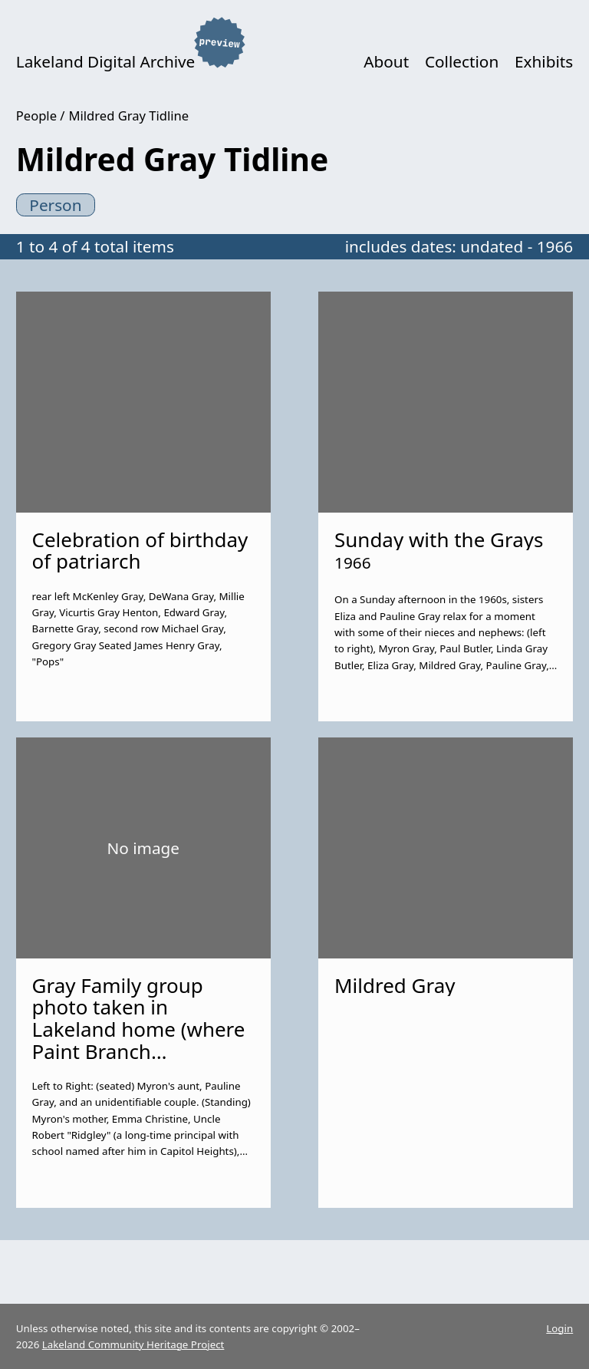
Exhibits (544, 61)
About (386, 61)
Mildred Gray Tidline (129, 115)
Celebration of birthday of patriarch (140, 551)
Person (55, 205)
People (36, 115)
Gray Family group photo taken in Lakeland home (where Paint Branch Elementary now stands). (138, 1040)
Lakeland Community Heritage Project (133, 1344)
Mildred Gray (394, 985)
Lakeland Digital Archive (106, 61)
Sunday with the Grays (438, 539)
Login (559, 1328)
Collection (462, 61)
